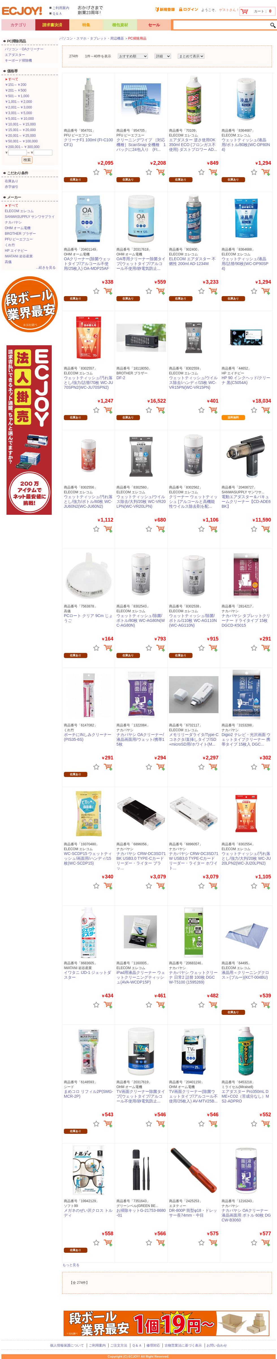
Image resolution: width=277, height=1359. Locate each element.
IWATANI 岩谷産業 (19, 256)
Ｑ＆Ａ (57, 14)
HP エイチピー (16, 251)
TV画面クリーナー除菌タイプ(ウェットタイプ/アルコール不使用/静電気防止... (140, 1096)
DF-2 (120, 377)
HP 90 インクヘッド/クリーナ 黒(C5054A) (246, 380)
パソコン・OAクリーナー (24, 49)
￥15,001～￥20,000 (20, 130)
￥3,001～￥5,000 (18, 113)
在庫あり (11, 181)
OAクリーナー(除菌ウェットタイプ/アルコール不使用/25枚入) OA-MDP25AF (87, 264)
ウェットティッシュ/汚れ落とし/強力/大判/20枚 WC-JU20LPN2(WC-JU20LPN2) (246, 858)
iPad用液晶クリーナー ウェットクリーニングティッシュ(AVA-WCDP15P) (140, 977)
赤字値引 (11, 187)
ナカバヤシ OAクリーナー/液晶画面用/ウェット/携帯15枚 (140, 739)
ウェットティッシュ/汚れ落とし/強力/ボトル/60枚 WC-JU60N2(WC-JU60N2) (88, 501)
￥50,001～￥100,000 (21, 141)
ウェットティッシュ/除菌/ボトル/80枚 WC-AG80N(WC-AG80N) (140, 620)
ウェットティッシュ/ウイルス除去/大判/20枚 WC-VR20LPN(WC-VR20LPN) (141, 501)
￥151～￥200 (15, 85)
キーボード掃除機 (18, 60)
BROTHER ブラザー (20, 234)
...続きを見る (46, 268)
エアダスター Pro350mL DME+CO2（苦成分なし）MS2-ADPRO (245, 1096)
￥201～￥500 (15, 90)
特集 (86, 25)
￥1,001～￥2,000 (18, 102)
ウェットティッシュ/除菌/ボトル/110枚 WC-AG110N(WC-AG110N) (193, 620)
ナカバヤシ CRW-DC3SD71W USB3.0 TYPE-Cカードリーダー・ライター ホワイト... (193, 860)
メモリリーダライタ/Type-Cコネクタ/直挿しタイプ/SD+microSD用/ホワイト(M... (193, 739)
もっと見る (70, 1265)
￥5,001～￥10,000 (19, 119)
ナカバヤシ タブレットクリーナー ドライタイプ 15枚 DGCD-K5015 (246, 620)
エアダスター (15, 55)
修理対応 (153, 1345)
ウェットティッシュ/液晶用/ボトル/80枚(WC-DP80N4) (246, 145)
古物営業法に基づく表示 (183, 1345)
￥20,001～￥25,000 (20, 136)
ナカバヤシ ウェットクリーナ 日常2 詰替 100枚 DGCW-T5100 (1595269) (193, 977)
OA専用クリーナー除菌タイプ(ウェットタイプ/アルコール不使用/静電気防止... (141, 264)
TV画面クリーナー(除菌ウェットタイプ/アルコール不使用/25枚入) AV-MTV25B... (193, 1096)
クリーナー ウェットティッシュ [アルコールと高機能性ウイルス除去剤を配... (193, 501)
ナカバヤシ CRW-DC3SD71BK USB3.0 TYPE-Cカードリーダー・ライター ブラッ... (141, 860)
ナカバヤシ (13, 222)
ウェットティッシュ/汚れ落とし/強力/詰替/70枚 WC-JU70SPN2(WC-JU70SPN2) (88, 382)
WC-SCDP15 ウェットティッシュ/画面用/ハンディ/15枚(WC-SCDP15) (88, 858)
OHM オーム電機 (18, 228)
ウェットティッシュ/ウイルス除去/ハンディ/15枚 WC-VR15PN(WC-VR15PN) (193, 382)
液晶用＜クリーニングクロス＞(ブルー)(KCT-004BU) (245, 975)
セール (154, 25)
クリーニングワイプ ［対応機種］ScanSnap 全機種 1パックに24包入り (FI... (141, 145)
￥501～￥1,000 (17, 96)
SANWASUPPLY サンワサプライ (30, 217)
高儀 (8, 262)
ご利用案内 (60, 8)
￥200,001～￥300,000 (22, 147)
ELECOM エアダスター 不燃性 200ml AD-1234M (192, 261)
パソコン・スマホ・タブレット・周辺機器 (91, 38)
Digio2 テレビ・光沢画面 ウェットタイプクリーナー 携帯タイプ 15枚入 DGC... (246, 739)
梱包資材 (120, 25)
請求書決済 (52, 25)
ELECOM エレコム (19, 211)
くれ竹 (10, 245)
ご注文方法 (118, 1345)
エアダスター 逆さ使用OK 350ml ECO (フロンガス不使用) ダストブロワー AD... (193, 145)
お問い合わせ (217, 1345)
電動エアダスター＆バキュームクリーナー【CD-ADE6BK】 (246, 501)
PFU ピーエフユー (19, 239)
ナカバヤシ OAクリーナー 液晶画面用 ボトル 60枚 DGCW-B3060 (246, 1215)
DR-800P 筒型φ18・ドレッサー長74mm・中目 (193, 1212)
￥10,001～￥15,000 (20, 124)
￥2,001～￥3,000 (18, 107)
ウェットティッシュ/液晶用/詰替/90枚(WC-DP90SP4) (245, 264)
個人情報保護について (67, 1345)
